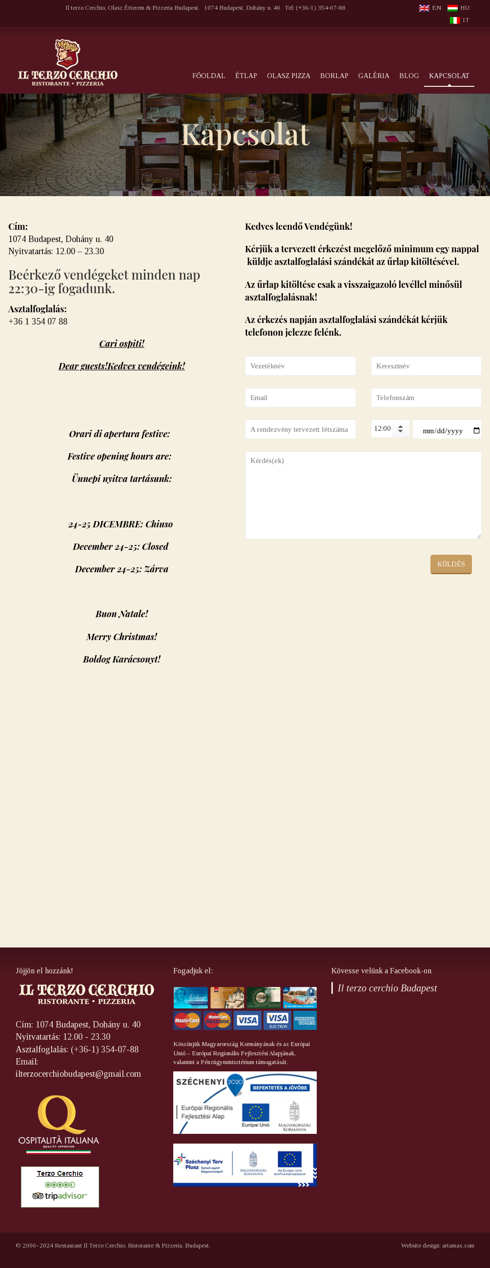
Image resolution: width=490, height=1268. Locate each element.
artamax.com (458, 1245)
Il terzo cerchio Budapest (387, 988)
